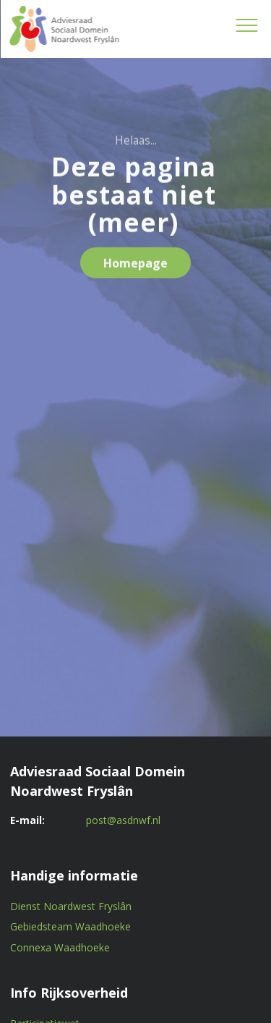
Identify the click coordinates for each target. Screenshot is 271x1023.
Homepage (135, 267)
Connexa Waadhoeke (60, 947)
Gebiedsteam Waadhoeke (70, 926)
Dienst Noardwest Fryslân (71, 906)
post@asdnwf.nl (123, 820)
